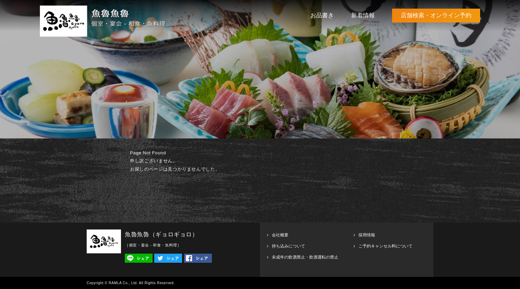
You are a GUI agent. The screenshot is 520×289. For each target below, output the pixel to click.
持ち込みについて (288, 246)
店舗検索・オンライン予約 (436, 15)
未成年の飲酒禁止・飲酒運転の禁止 (305, 257)
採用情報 (366, 235)
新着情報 (363, 15)
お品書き (322, 15)
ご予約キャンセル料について (385, 246)
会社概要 (280, 235)
